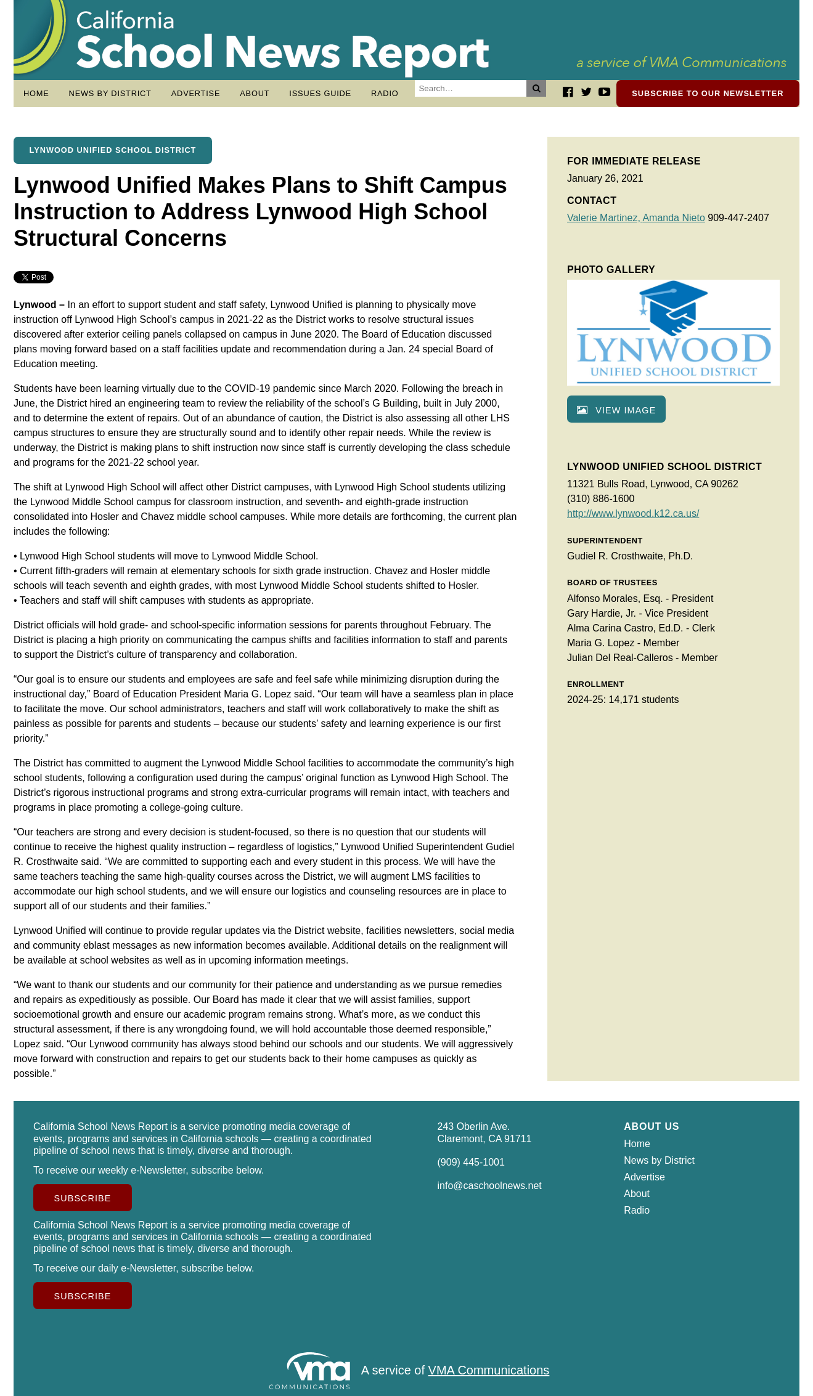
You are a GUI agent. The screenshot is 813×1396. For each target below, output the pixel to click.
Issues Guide (320, 93)
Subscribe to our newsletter (707, 93)
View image (616, 410)
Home (36, 93)
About (254, 93)
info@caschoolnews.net (490, 1185)
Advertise (196, 93)
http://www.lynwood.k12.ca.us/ (633, 513)
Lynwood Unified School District (113, 150)
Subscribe (83, 1198)
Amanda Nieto (673, 218)
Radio (385, 93)
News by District (110, 93)
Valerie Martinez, (604, 218)
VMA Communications (489, 1370)
